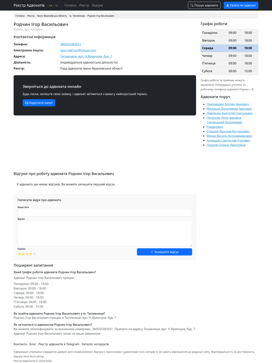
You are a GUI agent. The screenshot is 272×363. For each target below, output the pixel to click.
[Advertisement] (105, 144)
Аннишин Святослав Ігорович (228, 140)
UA (50, 5)
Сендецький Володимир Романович (224, 124)
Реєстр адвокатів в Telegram (58, 344)
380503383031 (70, 44)
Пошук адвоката (204, 5)
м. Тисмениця (77, 16)
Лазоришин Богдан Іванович (228, 104)
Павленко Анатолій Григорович (230, 113)
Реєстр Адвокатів (29, 5)
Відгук (21, 219)
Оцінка (22, 248)
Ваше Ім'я (23, 207)
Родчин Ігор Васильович (100, 16)
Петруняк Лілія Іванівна (224, 118)
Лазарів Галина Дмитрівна (226, 145)
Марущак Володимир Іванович (229, 109)
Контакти (20, 344)
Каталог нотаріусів (95, 344)
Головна (70, 5)
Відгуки (97, 5)
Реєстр (84, 5)
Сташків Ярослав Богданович (228, 131)
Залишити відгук (164, 252)
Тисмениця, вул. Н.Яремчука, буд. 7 (86, 56)
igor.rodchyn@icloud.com (78, 50)
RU (56, 5)
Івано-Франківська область (52, 16)
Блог (32, 344)
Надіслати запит (39, 103)
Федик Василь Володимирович (229, 136)
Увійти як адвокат (241, 5)
